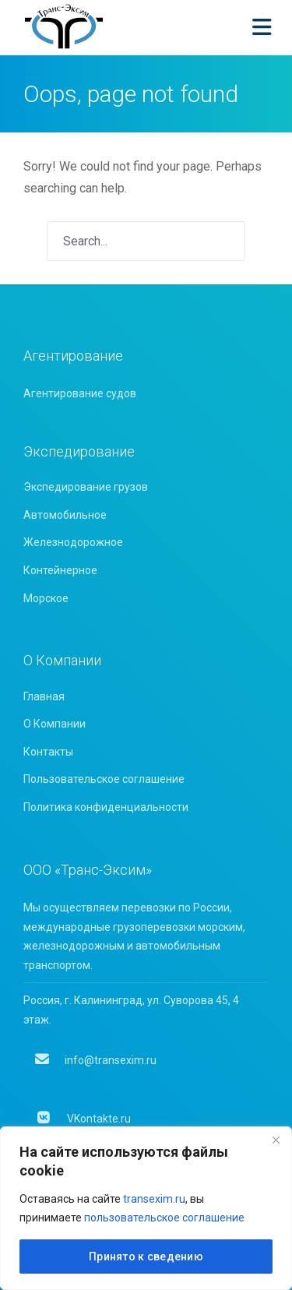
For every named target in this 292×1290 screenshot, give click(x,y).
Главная (44, 696)
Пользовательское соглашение (104, 779)
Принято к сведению (146, 1256)
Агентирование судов (79, 393)
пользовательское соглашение (164, 1217)
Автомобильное (65, 515)
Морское (46, 598)
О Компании (54, 723)
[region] (146, 1208)
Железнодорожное (73, 542)
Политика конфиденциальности (105, 807)
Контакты (48, 751)
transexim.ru (154, 1199)
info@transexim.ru (96, 1060)
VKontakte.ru (83, 1118)
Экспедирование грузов (85, 487)
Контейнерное (60, 570)
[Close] (275, 1139)
